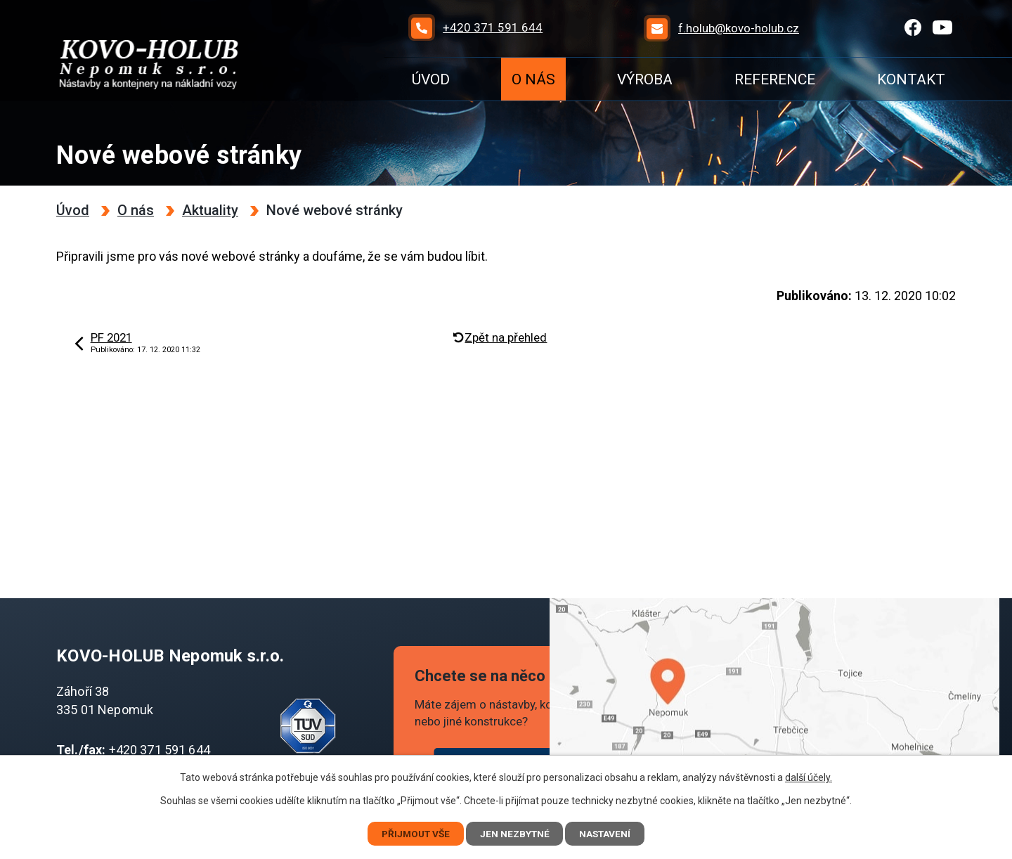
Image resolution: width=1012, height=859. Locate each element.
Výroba (645, 79)
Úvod (431, 79)
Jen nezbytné (516, 833)
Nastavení (610, 833)
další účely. (808, 776)
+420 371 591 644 (159, 749)
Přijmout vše (412, 833)
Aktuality (210, 210)
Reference (774, 79)
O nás (533, 79)
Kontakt (911, 79)
